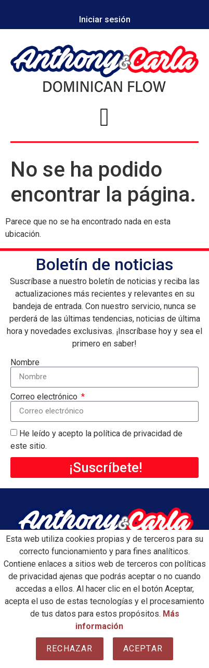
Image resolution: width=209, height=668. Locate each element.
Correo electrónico (45, 397)
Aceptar (143, 648)
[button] (104, 117)
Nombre (25, 362)
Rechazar (69, 648)
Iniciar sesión (104, 19)
